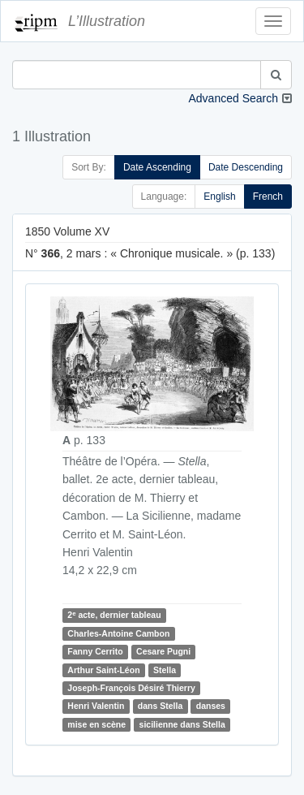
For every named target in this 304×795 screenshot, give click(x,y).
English (219, 196)
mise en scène (96, 724)
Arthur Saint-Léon (103, 670)
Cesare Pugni (163, 651)
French (268, 196)
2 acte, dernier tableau (114, 615)
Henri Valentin (95, 706)
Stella (164, 670)
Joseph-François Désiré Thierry (131, 688)
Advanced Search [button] (233, 98)
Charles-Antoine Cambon (118, 633)
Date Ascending (157, 167)
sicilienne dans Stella (182, 724)
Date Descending (245, 167)
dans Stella (160, 706)
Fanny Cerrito (94, 651)
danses (210, 706)
